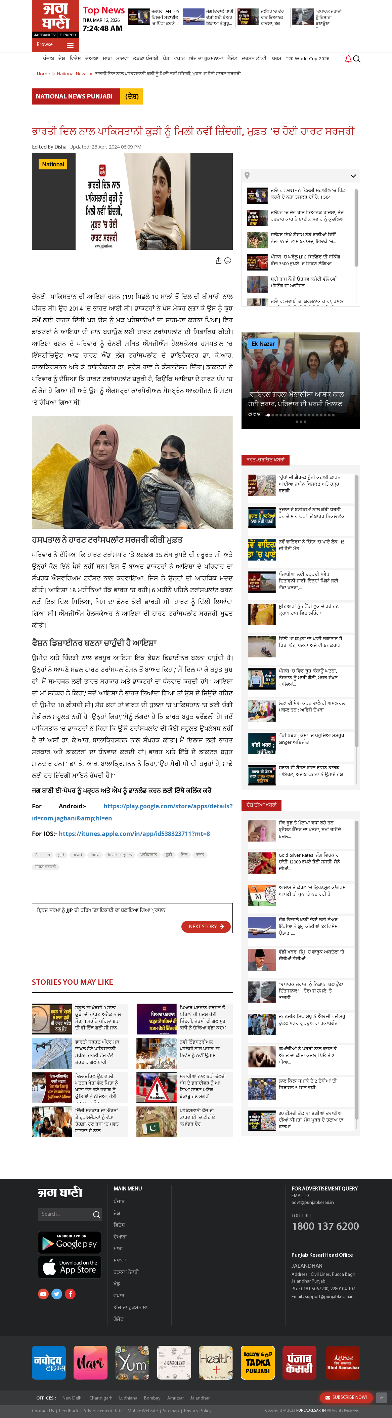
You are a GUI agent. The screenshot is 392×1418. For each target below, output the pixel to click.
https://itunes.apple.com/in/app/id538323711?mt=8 (134, 834)
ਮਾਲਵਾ (122, 58)
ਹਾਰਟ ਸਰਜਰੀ (45, 867)
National (53, 165)
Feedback (68, 1411)
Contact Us (43, 1411)
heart (77, 855)
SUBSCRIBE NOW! (346, 1397)
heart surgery (120, 855)
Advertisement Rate (103, 1411)
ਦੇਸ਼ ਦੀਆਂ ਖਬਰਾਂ (261, 805)
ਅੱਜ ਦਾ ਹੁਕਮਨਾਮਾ (206, 58)
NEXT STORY (206, 927)
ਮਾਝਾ (107, 58)
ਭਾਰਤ (200, 855)
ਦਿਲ (184, 855)
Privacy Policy (198, 1411)
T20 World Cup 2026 (308, 58)
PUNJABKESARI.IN (311, 1411)
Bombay (152, 1398)
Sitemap (171, 1411)
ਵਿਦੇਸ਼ (75, 58)
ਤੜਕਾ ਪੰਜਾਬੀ (146, 58)
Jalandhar (200, 1398)
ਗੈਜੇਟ (232, 58)
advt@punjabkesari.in (313, 1202)
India (95, 855)
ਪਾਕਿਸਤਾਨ (148, 855)
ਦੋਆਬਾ (91, 58)
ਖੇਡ (166, 58)
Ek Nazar (263, 344)
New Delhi (72, 1398)
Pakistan (42, 855)
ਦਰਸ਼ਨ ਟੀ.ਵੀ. (255, 58)
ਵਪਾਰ (179, 58)
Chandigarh (101, 1398)
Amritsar (175, 1398)
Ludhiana (128, 1398)
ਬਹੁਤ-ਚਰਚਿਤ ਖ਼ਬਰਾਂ (266, 460)
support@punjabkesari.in (329, 1296)
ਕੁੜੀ (169, 855)
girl (61, 855)
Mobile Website (143, 1411)
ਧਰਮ (276, 58)
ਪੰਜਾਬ (48, 58)
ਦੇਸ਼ (61, 58)
